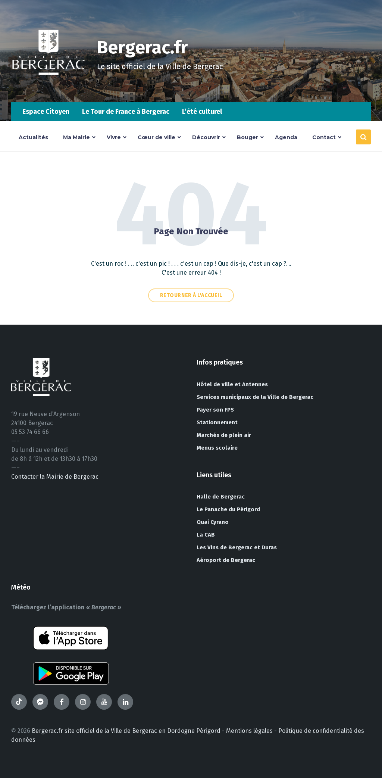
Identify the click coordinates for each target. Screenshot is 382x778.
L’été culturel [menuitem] (202, 111)
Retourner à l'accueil (191, 295)
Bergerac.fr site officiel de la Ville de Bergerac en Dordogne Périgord (126, 730)
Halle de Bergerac (221, 496)
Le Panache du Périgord (228, 509)
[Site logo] (48, 87)
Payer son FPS (215, 409)
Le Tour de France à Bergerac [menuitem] (125, 111)
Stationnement (217, 422)
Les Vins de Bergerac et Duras (237, 547)
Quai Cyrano (213, 522)
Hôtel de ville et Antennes (232, 384)
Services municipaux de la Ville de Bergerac (255, 397)
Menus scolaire (217, 447)
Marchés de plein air (224, 435)
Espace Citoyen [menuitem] (45, 111)
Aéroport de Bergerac (226, 560)
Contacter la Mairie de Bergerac (54, 476)
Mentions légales (249, 730)
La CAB (206, 534)
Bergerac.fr (142, 47)
